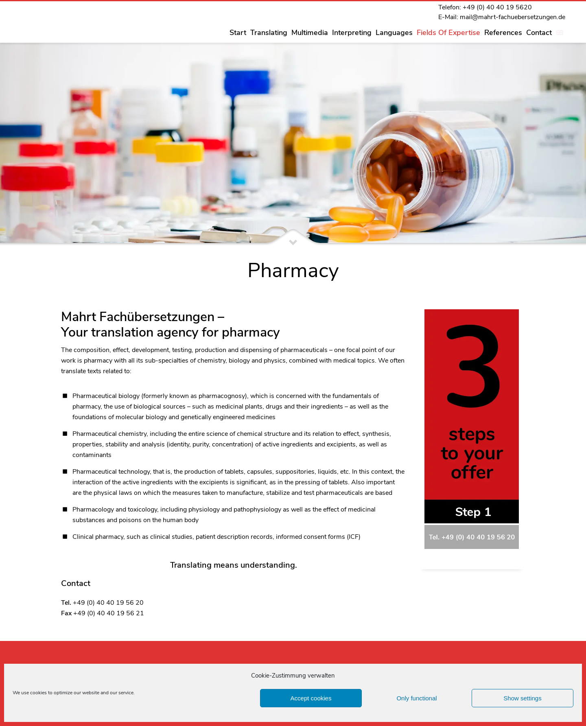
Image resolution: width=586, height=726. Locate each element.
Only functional (416, 698)
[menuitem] (559, 32)
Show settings (522, 698)
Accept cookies (311, 698)
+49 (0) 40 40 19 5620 (497, 7)
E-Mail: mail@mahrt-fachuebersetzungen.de (501, 17)
